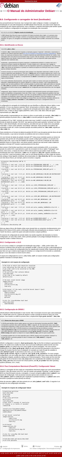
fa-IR (28, 453)
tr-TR (30, 456)
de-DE (11, 453)
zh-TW (43, 456)
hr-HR (36, 453)
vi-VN (34, 456)
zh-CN (39, 456)
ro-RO (22, 456)
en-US (20, 453)
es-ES (24, 453)
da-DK (7, 453)
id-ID (40, 453)
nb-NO (55, 453)
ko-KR (51, 453)
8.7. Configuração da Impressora (10, 447)
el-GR (16, 453)
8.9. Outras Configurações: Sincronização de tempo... (46, 447)
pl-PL (59, 453)
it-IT (43, 453)
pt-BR (18, 456)
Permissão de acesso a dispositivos (39, 53)
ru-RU (27, 456)
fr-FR (32, 453)
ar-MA (2, 453)
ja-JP (46, 453)
